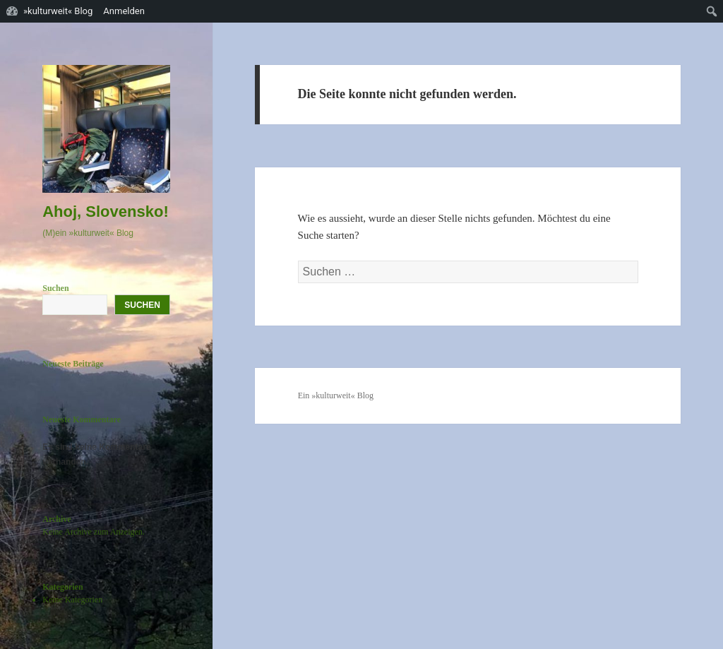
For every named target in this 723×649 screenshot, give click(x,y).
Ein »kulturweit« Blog (336, 395)
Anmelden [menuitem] (124, 11)
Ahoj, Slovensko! (105, 211)
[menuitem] (712, 11)
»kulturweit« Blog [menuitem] (57, 11)
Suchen (55, 288)
